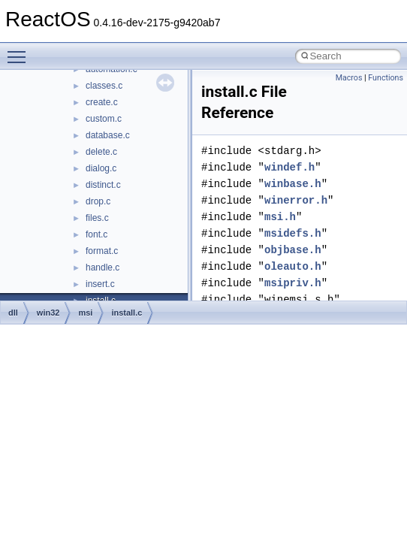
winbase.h (292, 184)
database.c (108, 135)
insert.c (100, 284)
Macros (349, 78)
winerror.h (295, 200)
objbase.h (292, 250)
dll (13, 312)
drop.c (98, 201)
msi (85, 312)
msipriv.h (292, 283)
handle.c (102, 267)
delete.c (101, 152)
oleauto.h (292, 266)
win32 (48, 312)
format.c (102, 251)
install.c (126, 312)
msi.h (280, 217)
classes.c (104, 85)
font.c (96, 234)
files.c (97, 218)
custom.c (104, 118)
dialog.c (101, 168)
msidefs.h (292, 233)
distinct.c (103, 185)
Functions (385, 78)
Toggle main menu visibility (20, 50)
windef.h (289, 167)
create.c (102, 102)
